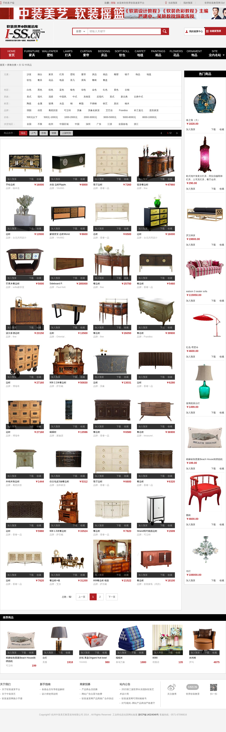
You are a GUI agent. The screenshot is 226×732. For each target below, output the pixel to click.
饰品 (194, 53)
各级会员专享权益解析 (53, 689)
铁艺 (105, 103)
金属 (40, 103)
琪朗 (29, 110)
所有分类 (11, 65)
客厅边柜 (97, 184)
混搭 (51, 96)
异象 (79, 110)
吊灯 (188, 571)
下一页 (111, 597)
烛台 (40, 74)
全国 (29, 124)
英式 (112, 96)
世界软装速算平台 (27, 33)
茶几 (72, 80)
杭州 (51, 124)
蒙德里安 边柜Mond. (60, 234)
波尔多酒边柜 (13, 333)
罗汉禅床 (190, 235)
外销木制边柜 (13, 481)
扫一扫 (213, 694)
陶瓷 (29, 103)
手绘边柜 (10, 184)
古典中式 (138, 96)
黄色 (116, 90)
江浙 (109, 124)
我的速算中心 (196, 31)
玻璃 (51, 103)
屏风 (83, 80)
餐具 (40, 80)
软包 (122, 53)
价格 (43, 133)
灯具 (68, 53)
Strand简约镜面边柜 (147, 531)
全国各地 (123, 124)
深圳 (88, 124)
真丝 (116, 103)
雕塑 (116, 74)
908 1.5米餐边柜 (58, 531)
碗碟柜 (53, 432)
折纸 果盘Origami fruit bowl (93, 657)
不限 (40, 124)
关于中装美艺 (9, 694)
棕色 (51, 90)
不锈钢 (93, 103)
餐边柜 (96, 283)
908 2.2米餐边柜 (58, 382)
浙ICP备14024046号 (148, 714)
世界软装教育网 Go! (215, 3)
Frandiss (123, 110)
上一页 (81, 597)
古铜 (127, 90)
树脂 (81, 103)
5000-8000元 (129, 117)
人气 (33, 133)
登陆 (113, 3)
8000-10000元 (149, 117)
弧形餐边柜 (142, 184)
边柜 (8, 234)
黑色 (40, 90)
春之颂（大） (193, 120)
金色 (94, 90)
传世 (40, 110)
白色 (29, 90)
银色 (72, 90)
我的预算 (188, 3)
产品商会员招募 (90, 689)
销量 (54, 133)
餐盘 (105, 80)
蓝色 (61, 90)
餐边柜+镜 (55, 580)
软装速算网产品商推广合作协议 (98, 698)
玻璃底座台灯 (193, 403)
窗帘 (86, 53)
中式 (75, 96)
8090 (155, 657)
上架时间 (66, 133)
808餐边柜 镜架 (101, 580)
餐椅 (94, 80)
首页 (11, 53)
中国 (77, 124)
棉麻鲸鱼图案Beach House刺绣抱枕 (204, 459)
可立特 (67, 110)
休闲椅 (192, 657)
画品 (158, 53)
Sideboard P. (56, 283)
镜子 (127, 74)
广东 (99, 124)
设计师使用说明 (50, 694)
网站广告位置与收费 (92, 694)
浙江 (136, 124)
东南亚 (87, 96)
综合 (23, 133)
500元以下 (32, 117)
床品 (104, 53)
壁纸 (50, 53)
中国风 (62, 96)
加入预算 (12, 179)
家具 (32, 53)
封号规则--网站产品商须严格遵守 (138, 703)
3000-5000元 (109, 117)
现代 (40, 96)
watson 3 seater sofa (196, 291)
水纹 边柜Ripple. (58, 184)
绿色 (83, 90)
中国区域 (64, 124)
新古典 (124, 96)
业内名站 (214, 53)
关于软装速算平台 (11, 689)
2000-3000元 (90, 117)
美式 (29, 96)
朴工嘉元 (138, 110)
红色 (105, 90)
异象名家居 (94, 110)
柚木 (127, 103)
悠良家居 (154, 110)
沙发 (29, 74)
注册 (106, 3)
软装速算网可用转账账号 (134, 698)
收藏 (39, 179)
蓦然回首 (53, 110)
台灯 (45, 657)
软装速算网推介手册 (12, 698)
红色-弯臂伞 (192, 347)
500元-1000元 (51, 117)
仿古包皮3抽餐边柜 (59, 481)
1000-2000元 (70, 117)
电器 (61, 80)
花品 (176, 53)
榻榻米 (119, 657)
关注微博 (171, 694)
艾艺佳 (109, 110)
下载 (31, 179)
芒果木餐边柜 (13, 283)
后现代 (100, 96)
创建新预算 (215, 31)
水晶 (61, 103)
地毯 (140, 53)
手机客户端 (8, 3)
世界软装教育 (193, 694)
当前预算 (172, 3)
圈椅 (188, 515)
